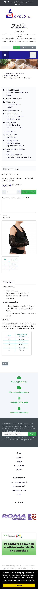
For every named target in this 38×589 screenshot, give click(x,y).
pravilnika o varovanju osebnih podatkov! (17, 440)
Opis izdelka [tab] (7, 282)
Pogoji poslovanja (19, 490)
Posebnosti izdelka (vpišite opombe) (15, 198)
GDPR (19, 494)
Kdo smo (9, 2)
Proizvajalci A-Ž (19, 486)
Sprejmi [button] (19, 585)
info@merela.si (19, 27)
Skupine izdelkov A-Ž (19, 482)
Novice (20, 4)
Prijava (32, 434)
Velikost (4, 215)
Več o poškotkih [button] (29, 580)
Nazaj (5, 363)
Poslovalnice (20, 2)
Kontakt (31, 2)
